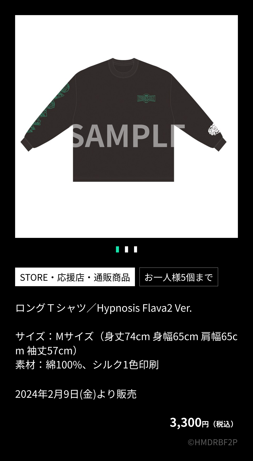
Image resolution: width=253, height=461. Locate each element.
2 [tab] (126, 249)
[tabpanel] (126, 126)
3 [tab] (135, 249)
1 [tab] (117, 249)
